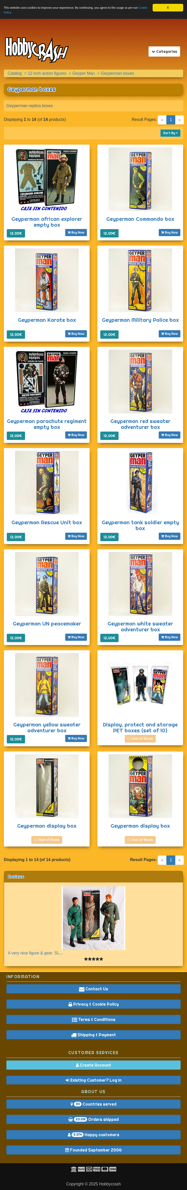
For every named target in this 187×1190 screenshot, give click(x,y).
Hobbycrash (110, 1184)
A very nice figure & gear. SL (33, 953)
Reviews (16, 876)
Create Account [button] (93, 1065)
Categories (165, 51)
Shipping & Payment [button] (93, 1034)
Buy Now (76, 232)
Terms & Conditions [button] (93, 1019)
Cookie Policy (13, 13)
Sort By (170, 133)
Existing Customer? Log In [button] (94, 1080)
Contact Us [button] (93, 988)
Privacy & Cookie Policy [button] (94, 1004)
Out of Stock (140, 738)
